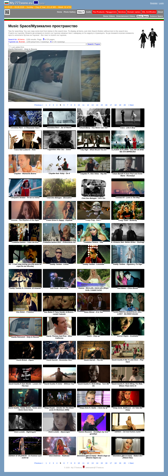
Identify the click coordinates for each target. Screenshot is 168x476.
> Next (131, 105)
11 (83, 105)
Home (59, 12)
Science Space (156, 16)
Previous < (39, 105)
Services (122, 12)
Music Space (142, 16)
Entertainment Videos (125, 16)
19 (120, 105)
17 (111, 105)
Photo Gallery (70, 12)
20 (125, 105)
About (160, 12)
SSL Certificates (149, 12)
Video (80, 12)
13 (92, 105)
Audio (88, 12)
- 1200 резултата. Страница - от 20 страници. (36, 42)
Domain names (133, 12)
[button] (18, 58)
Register (154, 3)
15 (102, 105)
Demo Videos (109, 16)
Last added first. (18, 47)
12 (88, 105)
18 (116, 105)
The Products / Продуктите (105, 12)
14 (97, 105)
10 (79, 105)
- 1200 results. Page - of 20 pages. (31, 39)
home (42, 3)
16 (106, 105)
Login (161, 3)
